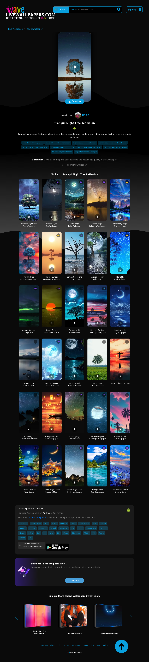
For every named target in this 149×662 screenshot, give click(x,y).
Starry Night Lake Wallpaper (74, 224)
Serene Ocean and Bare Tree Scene (74, 278)
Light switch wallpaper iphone (62, 147)
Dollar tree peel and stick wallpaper (112, 143)
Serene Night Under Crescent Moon (52, 490)
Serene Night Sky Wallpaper (51, 224)
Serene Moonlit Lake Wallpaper (74, 384)
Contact (44, 645)
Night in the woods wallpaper (84, 143)
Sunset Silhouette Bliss (120, 383)
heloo (81, 115)
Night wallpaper (35, 28)
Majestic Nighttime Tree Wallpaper (29, 224)
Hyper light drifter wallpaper (86, 152)
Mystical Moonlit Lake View (97, 278)
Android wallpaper (37, 517)
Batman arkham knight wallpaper (35, 147)
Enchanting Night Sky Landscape (120, 224)
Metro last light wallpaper (62, 152)
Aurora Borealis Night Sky (28, 331)
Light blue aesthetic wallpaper (89, 147)
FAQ (98, 645)
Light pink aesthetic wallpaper (115, 147)
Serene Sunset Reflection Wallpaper (51, 278)
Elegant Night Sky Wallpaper (74, 331)
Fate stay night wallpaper (33, 143)
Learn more (74, 580)
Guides (105, 645)
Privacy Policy (88, 645)
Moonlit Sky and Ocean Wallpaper (52, 384)
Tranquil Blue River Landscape (97, 490)
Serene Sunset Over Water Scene (51, 331)
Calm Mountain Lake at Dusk (28, 384)
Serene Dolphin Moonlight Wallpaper (97, 437)
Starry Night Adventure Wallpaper (28, 437)
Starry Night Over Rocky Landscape (74, 490)
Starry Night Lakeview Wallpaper (97, 224)
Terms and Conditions (70, 645)
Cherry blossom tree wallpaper (58, 143)
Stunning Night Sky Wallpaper (74, 437)
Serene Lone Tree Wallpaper (97, 384)
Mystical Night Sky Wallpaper (120, 331)
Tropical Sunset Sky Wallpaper (120, 437)
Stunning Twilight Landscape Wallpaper (97, 331)
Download (74, 101)
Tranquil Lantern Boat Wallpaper (51, 437)
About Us (54, 645)
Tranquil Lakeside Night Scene (29, 490)
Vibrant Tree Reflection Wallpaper (28, 278)
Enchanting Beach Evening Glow (120, 490)
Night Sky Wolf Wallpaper (120, 278)
